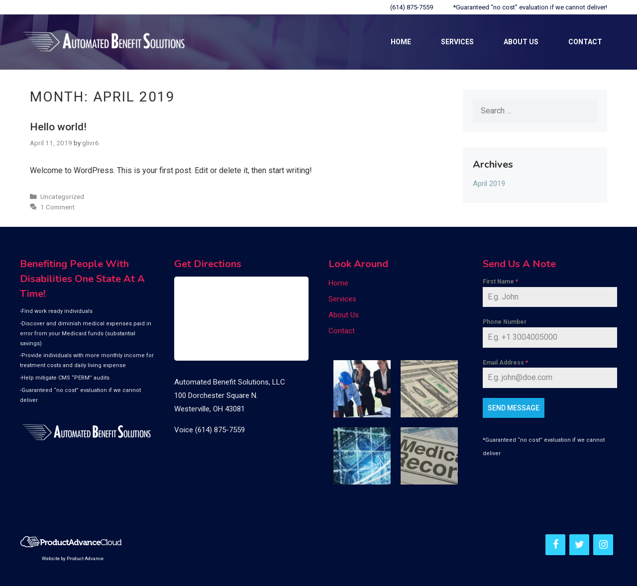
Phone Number (505, 321)
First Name (500, 281)
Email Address (505, 362)
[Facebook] (555, 544)
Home (401, 42)
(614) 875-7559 (411, 7)
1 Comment (57, 207)
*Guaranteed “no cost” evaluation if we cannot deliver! (530, 7)
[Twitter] (579, 544)
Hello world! (58, 127)
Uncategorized (62, 196)
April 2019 (489, 183)
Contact (585, 42)
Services (457, 42)
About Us (521, 42)
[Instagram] (603, 544)
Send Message (513, 408)
